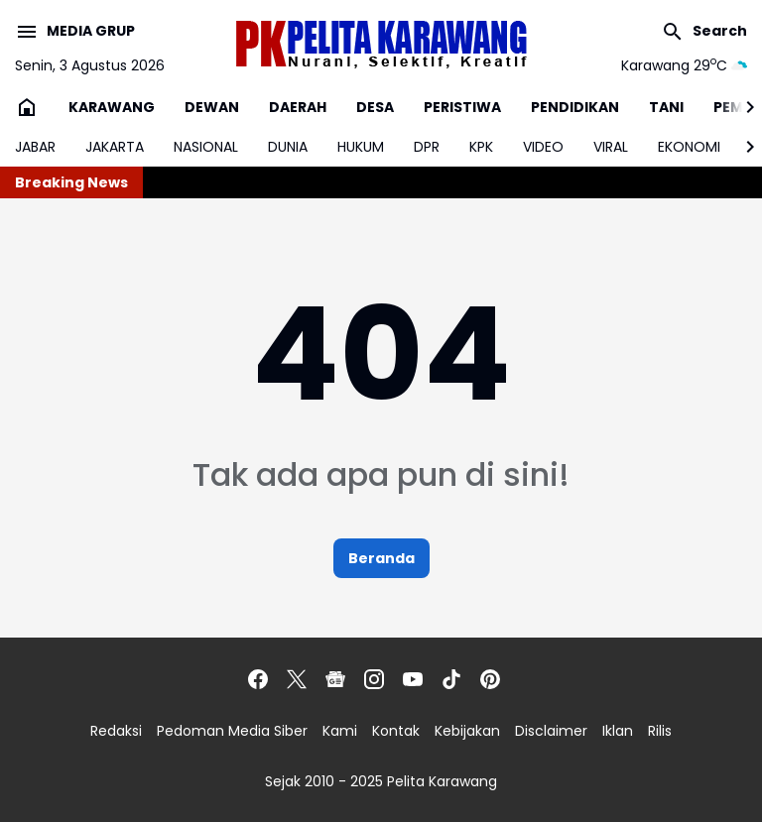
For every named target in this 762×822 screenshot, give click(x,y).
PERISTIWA (462, 107)
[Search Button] (704, 32)
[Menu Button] (75, 32)
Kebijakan (467, 731)
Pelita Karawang (442, 781)
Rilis (660, 731)
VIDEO (543, 147)
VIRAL (610, 147)
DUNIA (288, 147)
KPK (481, 147)
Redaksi (116, 731)
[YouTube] (413, 679)
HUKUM (360, 147)
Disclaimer (551, 731)
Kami (339, 731)
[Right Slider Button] (742, 107)
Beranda (381, 558)
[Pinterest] (490, 679)
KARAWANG (111, 107)
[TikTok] (451, 679)
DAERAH (297, 107)
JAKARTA (114, 147)
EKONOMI (689, 147)
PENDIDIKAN (575, 107)
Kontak (396, 731)
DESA (375, 107)
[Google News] (335, 679)
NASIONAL (206, 147)
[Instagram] (374, 679)
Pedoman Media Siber (232, 731)
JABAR (35, 147)
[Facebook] (258, 679)
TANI (666, 107)
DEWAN (212, 107)
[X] (297, 679)
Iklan (617, 731)
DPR (427, 147)
